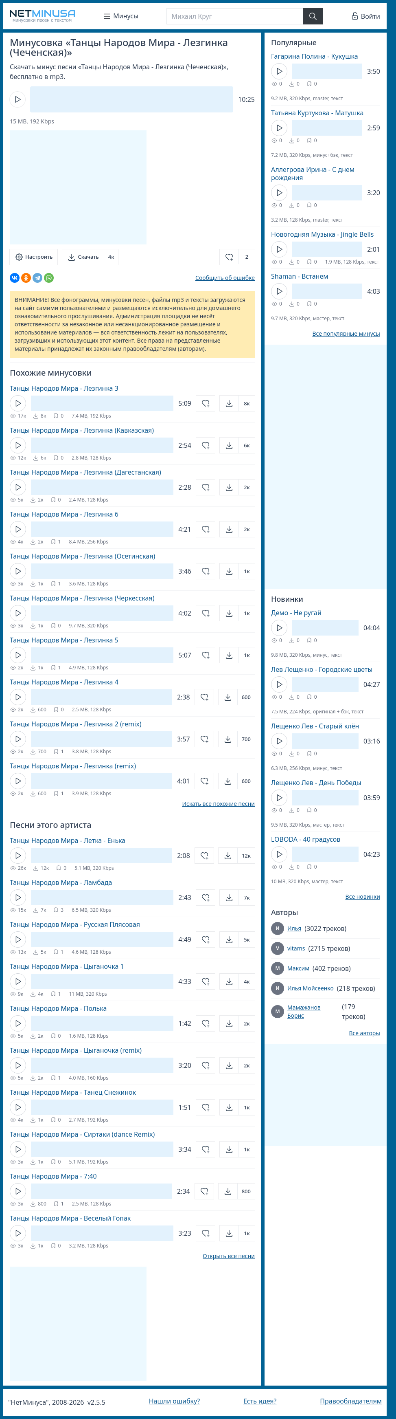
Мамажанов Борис (304, 1011)
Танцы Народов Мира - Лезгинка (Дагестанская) (85, 472)
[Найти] (313, 16)
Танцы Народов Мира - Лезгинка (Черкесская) (82, 598)
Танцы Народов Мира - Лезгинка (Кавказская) (82, 430)
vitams (296, 948)
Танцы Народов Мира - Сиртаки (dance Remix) (82, 1134)
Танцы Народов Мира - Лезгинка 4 (64, 682)
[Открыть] (237, 403)
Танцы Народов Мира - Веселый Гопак (70, 1218)
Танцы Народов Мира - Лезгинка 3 (64, 388)
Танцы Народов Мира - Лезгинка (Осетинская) (82, 556)
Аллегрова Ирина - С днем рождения (312, 173)
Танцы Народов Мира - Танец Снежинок (73, 1092)
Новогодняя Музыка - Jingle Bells (322, 234)
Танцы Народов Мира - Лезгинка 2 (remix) (75, 724)
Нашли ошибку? (174, 1401)
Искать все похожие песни (218, 803)
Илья (294, 928)
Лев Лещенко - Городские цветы (321, 669)
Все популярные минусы (346, 333)
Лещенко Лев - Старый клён (315, 726)
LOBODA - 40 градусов (305, 839)
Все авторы (364, 1033)
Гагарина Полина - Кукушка (314, 56)
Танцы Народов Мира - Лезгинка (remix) (73, 766)
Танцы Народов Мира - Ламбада (61, 882)
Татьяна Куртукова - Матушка (317, 113)
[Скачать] (90, 257)
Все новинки (363, 896)
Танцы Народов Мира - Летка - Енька (67, 840)
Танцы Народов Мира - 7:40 (53, 1176)
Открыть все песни (229, 1256)
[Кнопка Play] (17, 99)
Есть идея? (260, 1401)
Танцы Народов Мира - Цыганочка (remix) (76, 1050)
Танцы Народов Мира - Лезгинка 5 (64, 640)
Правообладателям (351, 1401)
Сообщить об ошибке (225, 278)
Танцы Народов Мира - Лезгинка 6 (64, 514)
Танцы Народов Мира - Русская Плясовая (75, 924)
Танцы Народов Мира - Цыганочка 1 (67, 966)
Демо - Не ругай (296, 613)
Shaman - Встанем (299, 276)
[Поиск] (234, 16)
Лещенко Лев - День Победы (316, 783)
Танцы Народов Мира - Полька (58, 1008)
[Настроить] (33, 257)
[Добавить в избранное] (237, 257)
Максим (298, 968)
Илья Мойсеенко (310, 988)
